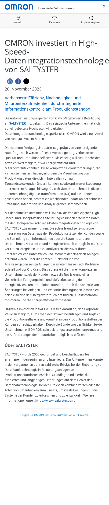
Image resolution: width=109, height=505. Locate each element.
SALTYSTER (17, 123)
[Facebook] (17, 82)
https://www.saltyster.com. (55, 400)
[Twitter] (25, 82)
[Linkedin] (9, 82)
